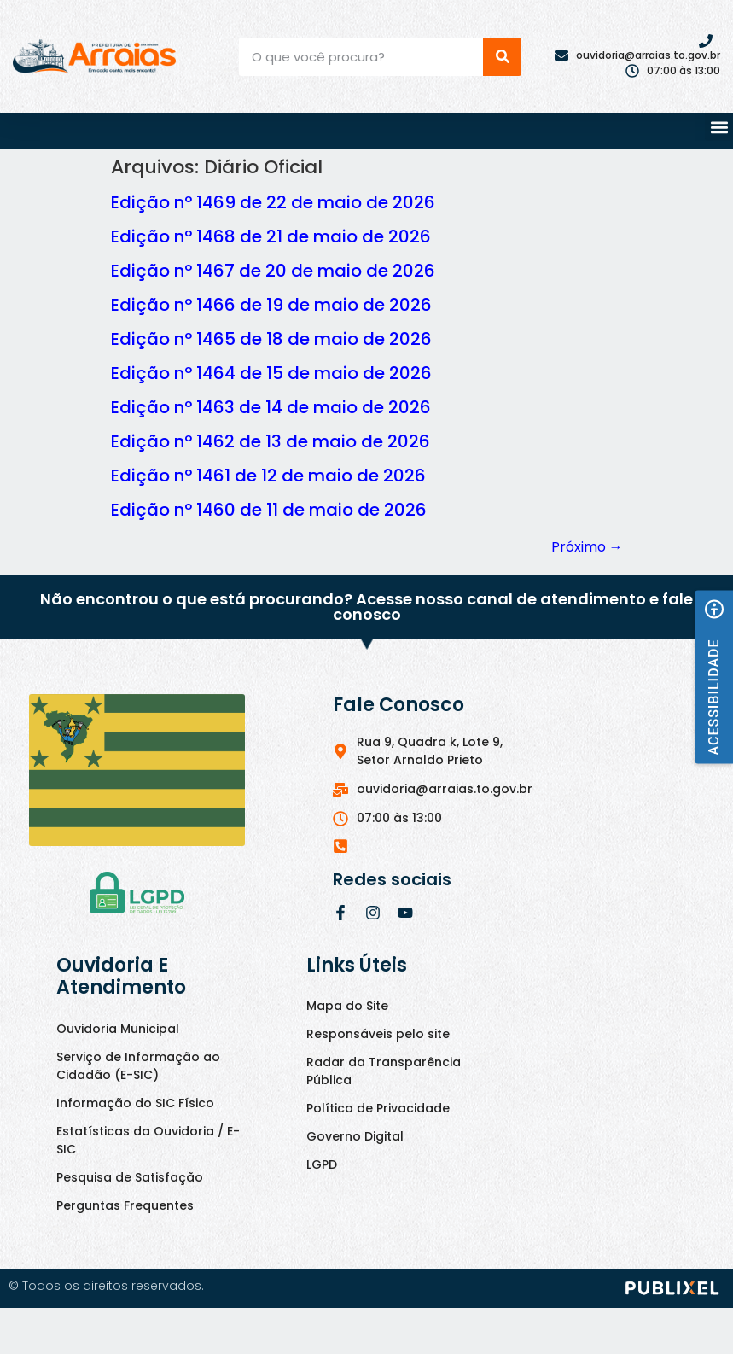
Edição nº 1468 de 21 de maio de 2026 (271, 236)
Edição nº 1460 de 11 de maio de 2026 (269, 510)
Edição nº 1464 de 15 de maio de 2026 (271, 373)
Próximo (587, 547)
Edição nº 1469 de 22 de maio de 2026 (273, 202)
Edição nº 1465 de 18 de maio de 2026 (271, 339)
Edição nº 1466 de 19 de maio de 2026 (271, 305)
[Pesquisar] (502, 57)
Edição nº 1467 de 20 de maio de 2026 (273, 271)
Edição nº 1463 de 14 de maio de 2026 (271, 407)
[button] (719, 127)
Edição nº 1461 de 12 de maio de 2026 (268, 475)
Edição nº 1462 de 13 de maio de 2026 (270, 441)
